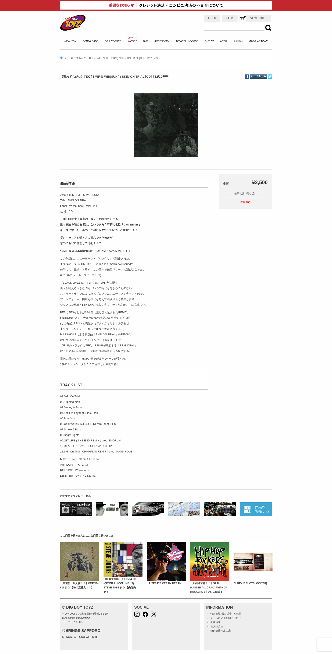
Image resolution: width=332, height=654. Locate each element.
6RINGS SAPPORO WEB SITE (80, 637)
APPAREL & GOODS (187, 41)
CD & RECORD (113, 41)
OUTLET (209, 41)
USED (223, 41)
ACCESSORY (161, 41)
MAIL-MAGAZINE (258, 41)
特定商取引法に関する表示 (225, 613)
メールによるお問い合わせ (225, 617)
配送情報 (215, 622)
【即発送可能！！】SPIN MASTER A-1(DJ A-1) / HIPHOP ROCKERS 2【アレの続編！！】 (209, 588)
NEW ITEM (70, 41)
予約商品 (237, 41)
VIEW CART (257, 18)
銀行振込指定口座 (220, 630)
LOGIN (212, 18)
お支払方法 (216, 626)
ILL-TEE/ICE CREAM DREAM (164, 583)
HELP (229, 18)
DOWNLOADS (90, 41)
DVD (145, 41)
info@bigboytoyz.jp (79, 617)
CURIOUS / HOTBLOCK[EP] (250, 583)
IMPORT (132, 41)
